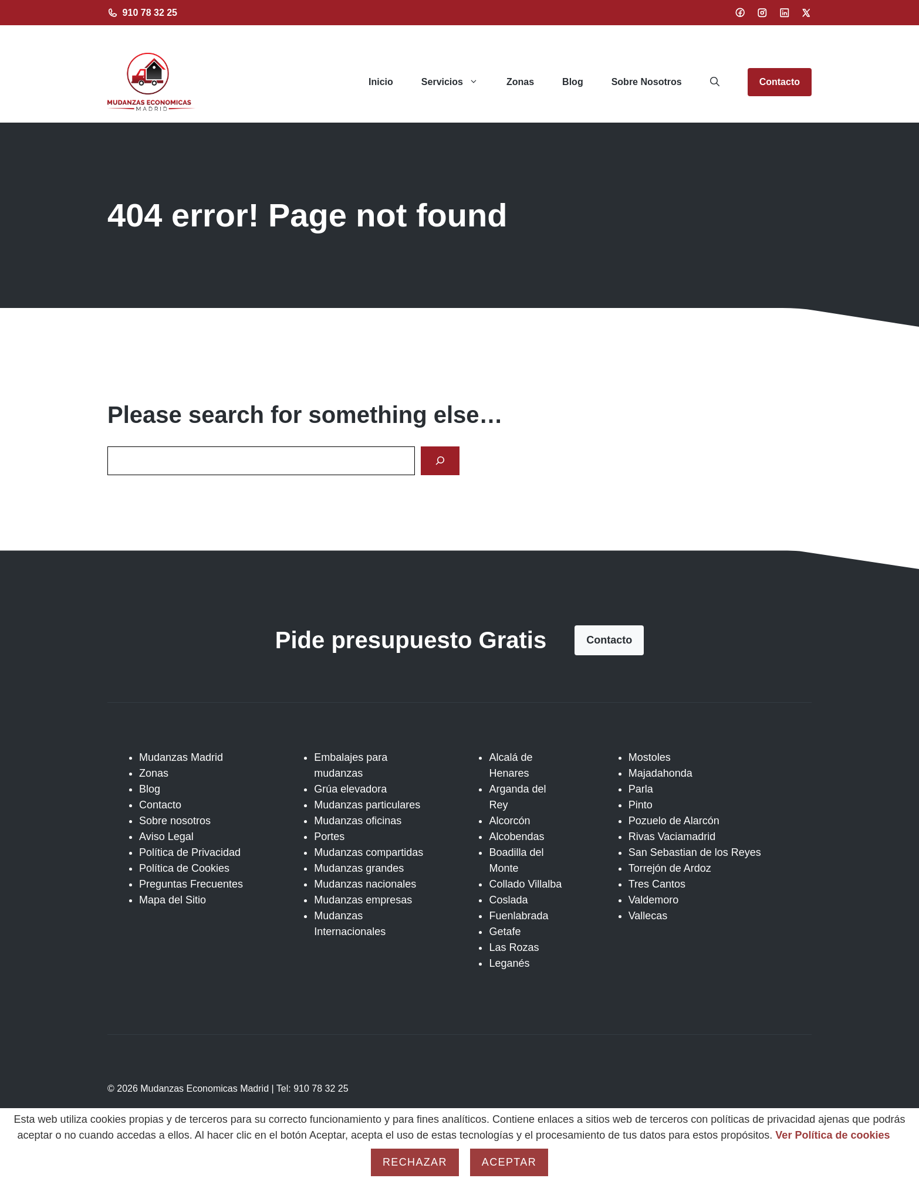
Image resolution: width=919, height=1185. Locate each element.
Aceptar (509, 1162)
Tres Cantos (657, 884)
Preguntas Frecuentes (191, 884)
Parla (641, 789)
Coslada (508, 900)
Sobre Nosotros (646, 82)
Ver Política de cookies (832, 1135)
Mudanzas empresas (363, 900)
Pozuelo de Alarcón (674, 821)
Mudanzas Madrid (181, 757)
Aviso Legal (166, 836)
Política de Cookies (184, 868)
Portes (329, 836)
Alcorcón (509, 821)
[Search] (440, 460)
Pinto (641, 805)
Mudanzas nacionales (365, 884)
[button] (715, 82)
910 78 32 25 (150, 13)
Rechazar (415, 1162)
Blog (572, 82)
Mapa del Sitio (172, 900)
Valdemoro (654, 900)
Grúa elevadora (350, 789)
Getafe (505, 931)
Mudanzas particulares (367, 805)
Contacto (779, 82)
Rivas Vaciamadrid (672, 836)
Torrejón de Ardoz (670, 868)
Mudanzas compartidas (368, 852)
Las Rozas (514, 947)
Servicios (456, 82)
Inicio (381, 82)
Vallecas (648, 916)
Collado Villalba (525, 884)
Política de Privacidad (190, 852)
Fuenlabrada (518, 916)
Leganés (509, 963)
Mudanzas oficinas (357, 821)
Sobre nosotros (175, 821)
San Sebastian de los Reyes (695, 852)
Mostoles (650, 757)
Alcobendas (516, 836)
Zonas (520, 82)
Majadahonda (660, 773)
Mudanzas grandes (359, 868)
